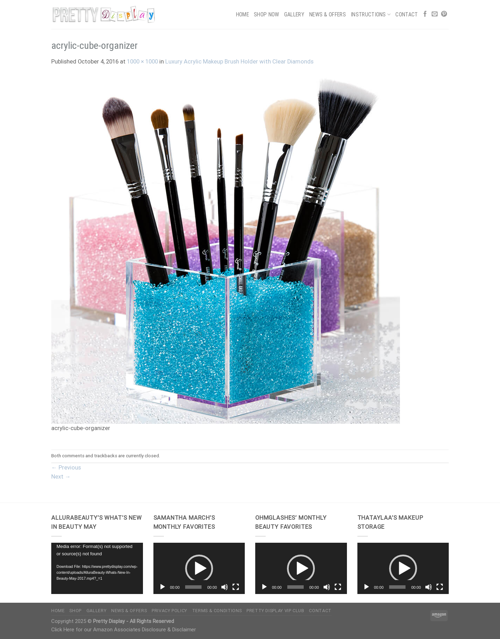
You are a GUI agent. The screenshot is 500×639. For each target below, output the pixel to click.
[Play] (162, 587)
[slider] (193, 587)
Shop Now (266, 14)
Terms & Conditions (217, 610)
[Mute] (224, 587)
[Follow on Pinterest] (444, 14)
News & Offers (327, 14)
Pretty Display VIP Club (275, 610)
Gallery (294, 14)
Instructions (371, 14)
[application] (97, 568)
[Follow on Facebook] (425, 14)
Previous (66, 467)
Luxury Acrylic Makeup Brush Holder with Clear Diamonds (239, 61)
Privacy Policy (169, 610)
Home (242, 14)
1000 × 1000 (142, 61)
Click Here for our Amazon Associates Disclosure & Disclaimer (123, 629)
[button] (199, 568)
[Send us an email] (435, 14)
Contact (406, 14)
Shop (75, 610)
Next (61, 476)
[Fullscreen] (235, 587)
